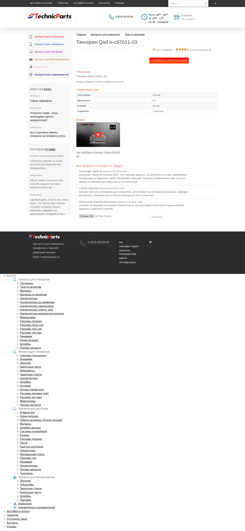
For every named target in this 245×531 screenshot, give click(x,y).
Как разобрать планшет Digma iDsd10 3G (98, 154)
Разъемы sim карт (31, 332)
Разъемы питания (31, 321)
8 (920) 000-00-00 (98, 242)
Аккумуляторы (29, 298)
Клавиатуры (27, 412)
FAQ (121, 242)
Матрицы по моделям (33, 294)
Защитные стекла (31, 374)
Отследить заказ (83, 3)
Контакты (104, 3)
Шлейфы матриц (30, 427)
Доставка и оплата (41, 3)
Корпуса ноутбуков (31, 446)
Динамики (26, 336)
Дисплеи (25, 363)
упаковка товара (129, 247)
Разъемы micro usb (31, 325)
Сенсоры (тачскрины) (33, 355)
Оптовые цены (127, 263)
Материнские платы (32, 454)
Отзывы (119, 3)
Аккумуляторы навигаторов (37, 306)
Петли (23, 442)
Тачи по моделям (30, 287)
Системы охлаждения (33, 431)
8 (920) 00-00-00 (124, 17)
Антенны (25, 385)
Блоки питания (29, 340)
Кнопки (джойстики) (32, 389)
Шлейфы (25, 344)
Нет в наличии (164, 49)
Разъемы (25, 500)
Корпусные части (30, 366)
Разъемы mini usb (31, 328)
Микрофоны (27, 370)
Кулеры (24, 435)
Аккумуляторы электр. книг (36, 309)
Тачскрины (26, 283)
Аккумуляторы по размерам (37, 302)
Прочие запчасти (30, 347)
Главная (81, 34)
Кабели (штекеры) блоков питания (41, 420)
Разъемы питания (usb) (34, 393)
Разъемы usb (28, 458)
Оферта (123, 258)
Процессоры (27, 450)
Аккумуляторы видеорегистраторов (42, 313)
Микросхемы (28, 317)
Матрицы (25, 290)
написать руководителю (127, 252)
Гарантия (62, 3)
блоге (47, 89)
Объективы (27, 484)
